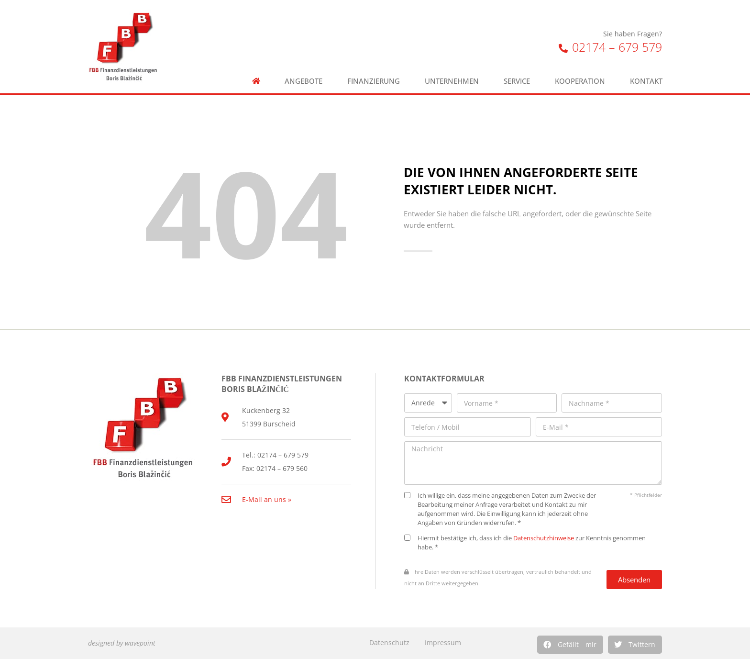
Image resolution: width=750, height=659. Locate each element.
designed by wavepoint (121, 643)
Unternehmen (452, 81)
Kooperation (580, 81)
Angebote (303, 81)
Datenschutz (389, 642)
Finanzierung (373, 81)
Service (517, 81)
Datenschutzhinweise (543, 538)
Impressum (443, 642)
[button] (570, 645)
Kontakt (646, 81)
